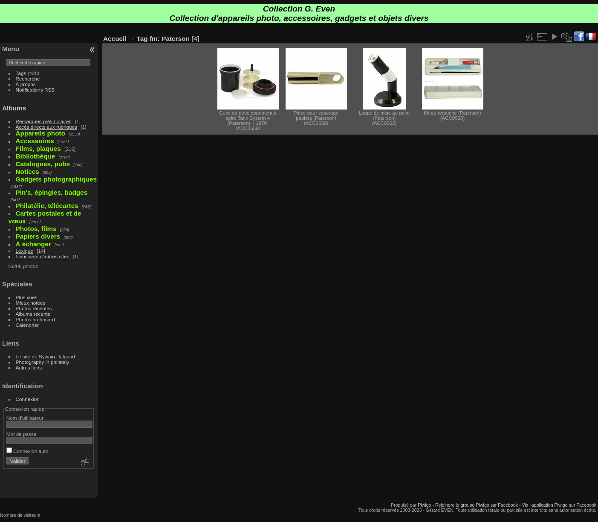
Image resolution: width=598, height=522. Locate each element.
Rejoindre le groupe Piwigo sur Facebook (476, 505)
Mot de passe (21, 434)
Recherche (28, 78)
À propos (26, 84)
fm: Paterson (170, 38)
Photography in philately (42, 362)
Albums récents (33, 314)
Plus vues (27, 297)
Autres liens (29, 367)
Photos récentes (34, 308)
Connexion (28, 399)
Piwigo (424, 505)
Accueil (115, 38)
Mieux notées (31, 303)
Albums (14, 108)
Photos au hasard (35, 319)
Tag (142, 38)
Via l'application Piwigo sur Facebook (559, 505)
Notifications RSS (35, 89)
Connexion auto (27, 451)
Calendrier (27, 325)
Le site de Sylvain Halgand (45, 356)
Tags (21, 73)
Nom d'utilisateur (24, 418)
